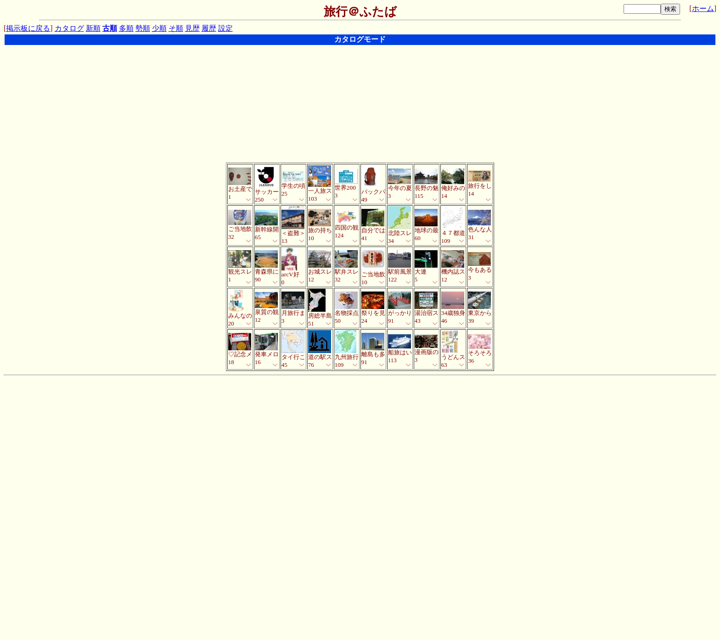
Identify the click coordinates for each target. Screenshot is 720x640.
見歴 (192, 28)
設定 (225, 28)
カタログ (69, 28)
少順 (159, 28)
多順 (126, 28)
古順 (109, 28)
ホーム (703, 8)
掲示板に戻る (28, 28)
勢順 (142, 28)
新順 (93, 28)
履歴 (209, 28)
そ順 (176, 28)
